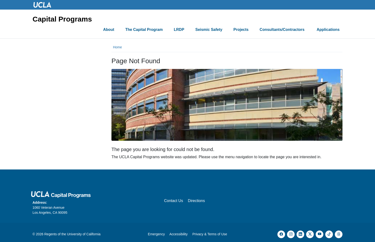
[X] (310, 234)
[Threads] (338, 234)
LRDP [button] (179, 30)
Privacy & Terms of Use (209, 234)
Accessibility (178, 234)
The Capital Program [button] (144, 30)
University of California (83, 234)
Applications (328, 30)
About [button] (108, 30)
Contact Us (173, 201)
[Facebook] (281, 234)
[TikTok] (329, 234)
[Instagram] (291, 234)
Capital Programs (62, 19)
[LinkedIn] (300, 234)
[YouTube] (319, 234)
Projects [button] (240, 30)
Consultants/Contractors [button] (283, 30)
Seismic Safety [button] (208, 30)
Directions (196, 201)
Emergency (156, 234)
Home (117, 47)
